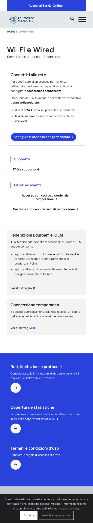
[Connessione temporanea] (23, 328)
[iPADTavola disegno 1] (38, 19)
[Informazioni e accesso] (43, 137)
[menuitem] (46, 6)
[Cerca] (70, 19)
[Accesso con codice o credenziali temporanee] (46, 197)
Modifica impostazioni (56, 515)
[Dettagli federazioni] (22, 288)
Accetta (29, 515)
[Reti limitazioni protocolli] (15, 388)
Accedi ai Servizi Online (46, 5)
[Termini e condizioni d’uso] (15, 465)
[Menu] (80, 19)
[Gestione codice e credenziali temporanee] (45, 209)
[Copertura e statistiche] (15, 428)
